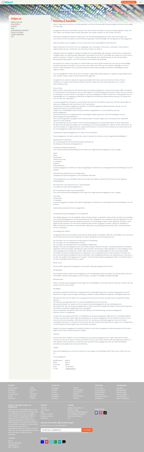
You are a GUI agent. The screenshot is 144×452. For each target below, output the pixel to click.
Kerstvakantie (99, 394)
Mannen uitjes (121, 392)
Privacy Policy (70, 432)
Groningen (55, 388)
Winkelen (33, 396)
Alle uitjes (119, 388)
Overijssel (55, 394)
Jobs (12, 28)
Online (32, 388)
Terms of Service (81, 432)
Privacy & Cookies (17, 32)
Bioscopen (11, 398)
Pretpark (33, 398)
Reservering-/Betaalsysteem (78, 412)
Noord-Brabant (78, 396)
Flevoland (55, 398)
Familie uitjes (12, 388)
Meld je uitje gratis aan (75, 408)
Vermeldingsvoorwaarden (20, 30)
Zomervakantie (100, 390)
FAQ (12, 36)
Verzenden (87, 430)
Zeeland (76, 394)
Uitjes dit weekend (122, 398)
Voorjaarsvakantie (101, 396)
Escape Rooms (13, 394)
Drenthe (54, 392)
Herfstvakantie (100, 392)
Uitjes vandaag (121, 394)
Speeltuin (33, 390)
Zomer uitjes (99, 388)
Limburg (76, 398)
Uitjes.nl (10, 410)
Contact (14, 26)
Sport (32, 392)
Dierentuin (11, 390)
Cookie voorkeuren (17, 34)
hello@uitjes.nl (71, 369)
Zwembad (11, 392)
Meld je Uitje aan (16, 22)
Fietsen (10, 396)
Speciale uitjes (121, 390)
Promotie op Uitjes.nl (75, 416)
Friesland (55, 390)
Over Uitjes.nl (15, 24)
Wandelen (33, 394)
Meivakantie (99, 398)
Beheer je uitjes (73, 410)
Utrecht (75, 388)
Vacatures (44, 418)
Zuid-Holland (77, 392)
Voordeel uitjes (121, 396)
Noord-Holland (78, 390)
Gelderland (55, 396)
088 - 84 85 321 (13, 447)
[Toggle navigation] (140, 2)
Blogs (42, 412)
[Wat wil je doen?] (130, 2)
